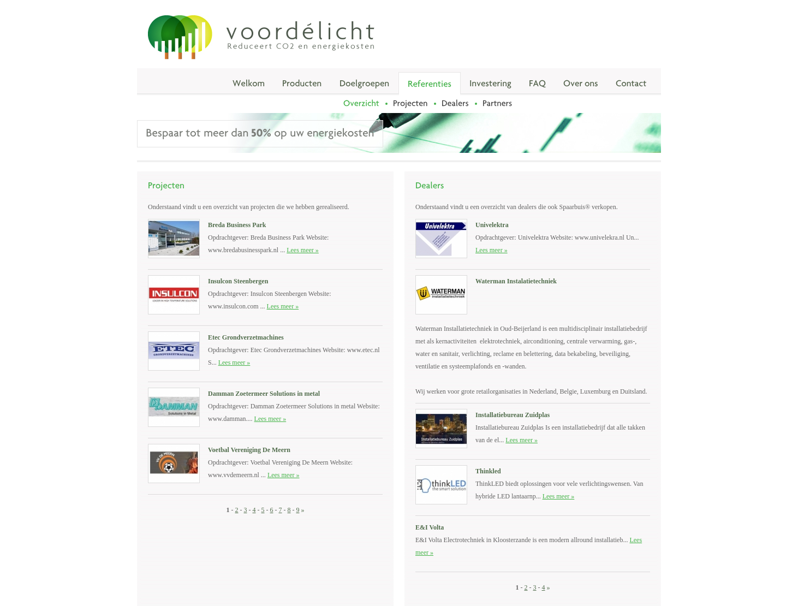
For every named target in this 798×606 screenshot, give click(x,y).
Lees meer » (303, 250)
